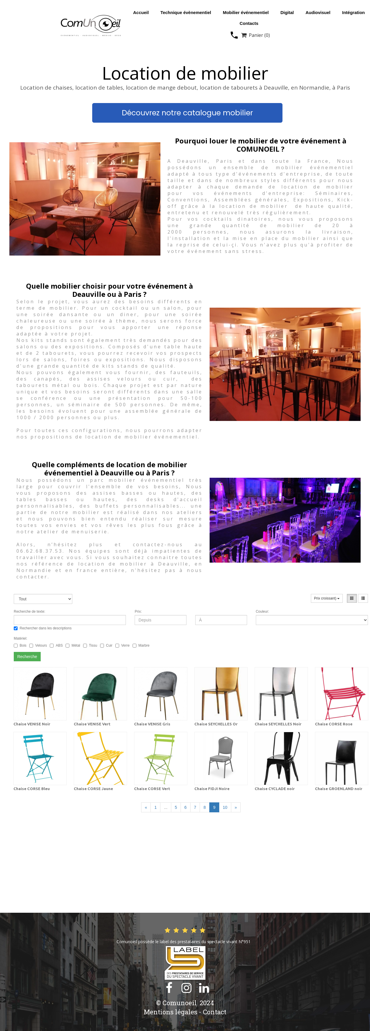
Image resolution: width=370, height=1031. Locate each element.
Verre (122, 645)
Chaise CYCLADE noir (275, 789)
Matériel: (20, 638)
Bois (20, 645)
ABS (56, 645)
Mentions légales (170, 1012)
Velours (38, 645)
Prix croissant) (327, 598)
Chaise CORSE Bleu (31, 789)
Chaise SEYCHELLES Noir (278, 724)
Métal (73, 645)
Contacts (248, 23)
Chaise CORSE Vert (152, 789)
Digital (287, 12)
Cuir (106, 645)
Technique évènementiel (185, 12)
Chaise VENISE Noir (31, 724)
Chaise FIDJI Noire (211, 789)
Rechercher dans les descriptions (42, 628)
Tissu (90, 645)
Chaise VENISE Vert (92, 724)
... (165, 807)
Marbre (141, 645)
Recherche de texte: (29, 611)
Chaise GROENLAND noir (338, 789)
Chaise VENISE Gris (152, 724)
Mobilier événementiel (246, 12)
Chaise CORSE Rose (333, 724)
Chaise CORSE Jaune (93, 789)
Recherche (27, 656)
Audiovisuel (318, 12)
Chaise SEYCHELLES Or (216, 724)
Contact (214, 1012)
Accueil (141, 12)
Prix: (138, 611)
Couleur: (262, 611)
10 (225, 807)
